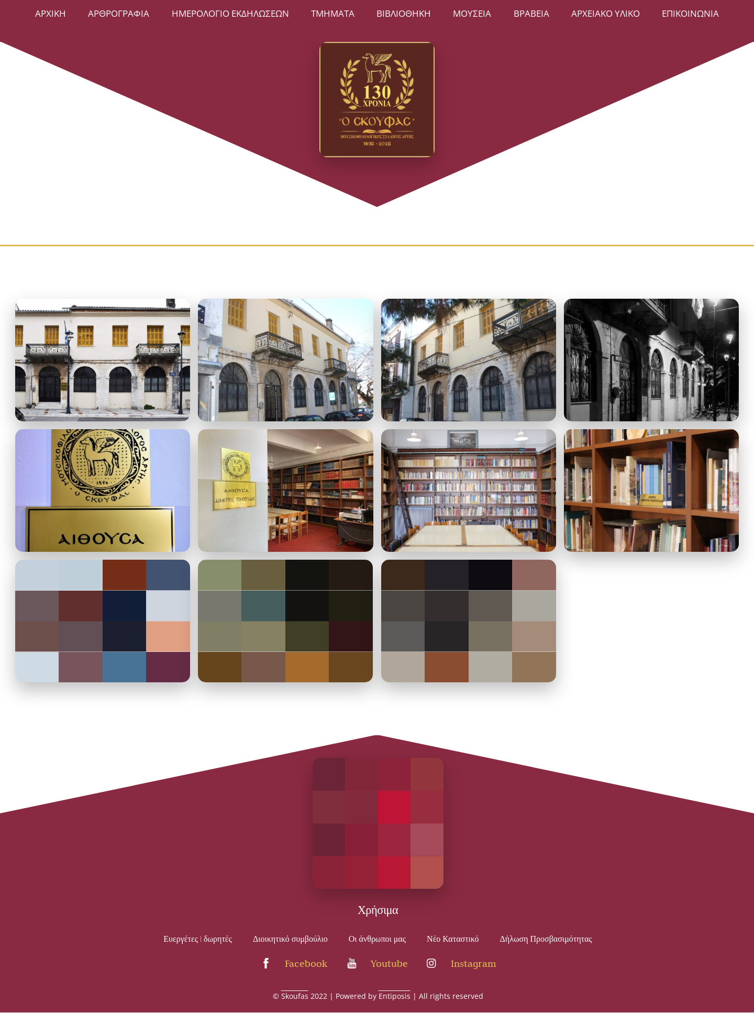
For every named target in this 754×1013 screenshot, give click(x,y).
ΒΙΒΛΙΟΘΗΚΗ (403, 13)
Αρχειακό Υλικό (605, 13)
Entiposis (395, 996)
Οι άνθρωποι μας (377, 939)
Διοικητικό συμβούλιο (290, 939)
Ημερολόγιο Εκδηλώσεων (230, 13)
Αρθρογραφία (118, 13)
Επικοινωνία (690, 13)
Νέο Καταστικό (453, 939)
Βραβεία (531, 13)
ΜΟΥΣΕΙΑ (472, 13)
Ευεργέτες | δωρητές (197, 939)
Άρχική (50, 13)
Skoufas (294, 996)
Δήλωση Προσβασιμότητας (546, 939)
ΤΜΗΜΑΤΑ (332, 13)
